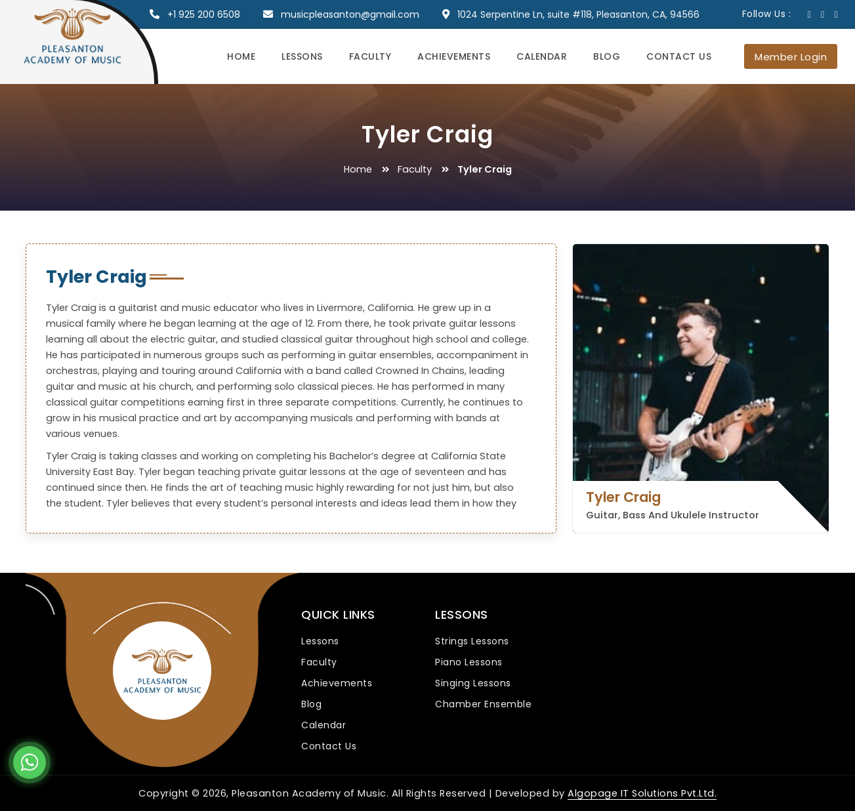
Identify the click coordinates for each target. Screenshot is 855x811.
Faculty (370, 56)
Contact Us (678, 56)
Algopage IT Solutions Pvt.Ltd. (642, 793)
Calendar (541, 56)
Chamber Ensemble (483, 704)
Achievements (453, 56)
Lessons (302, 56)
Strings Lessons (472, 641)
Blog (606, 56)
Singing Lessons (473, 683)
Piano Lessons (469, 662)
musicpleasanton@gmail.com (350, 14)
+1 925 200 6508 (203, 14)
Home (241, 56)
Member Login (791, 57)
